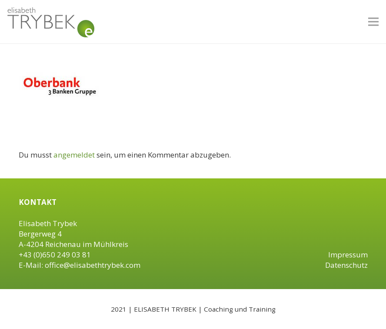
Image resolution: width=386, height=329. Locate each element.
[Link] (50, 21)
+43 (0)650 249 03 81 (55, 255)
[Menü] (373, 22)
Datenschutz (346, 265)
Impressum (348, 255)
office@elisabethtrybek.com (92, 265)
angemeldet (74, 155)
